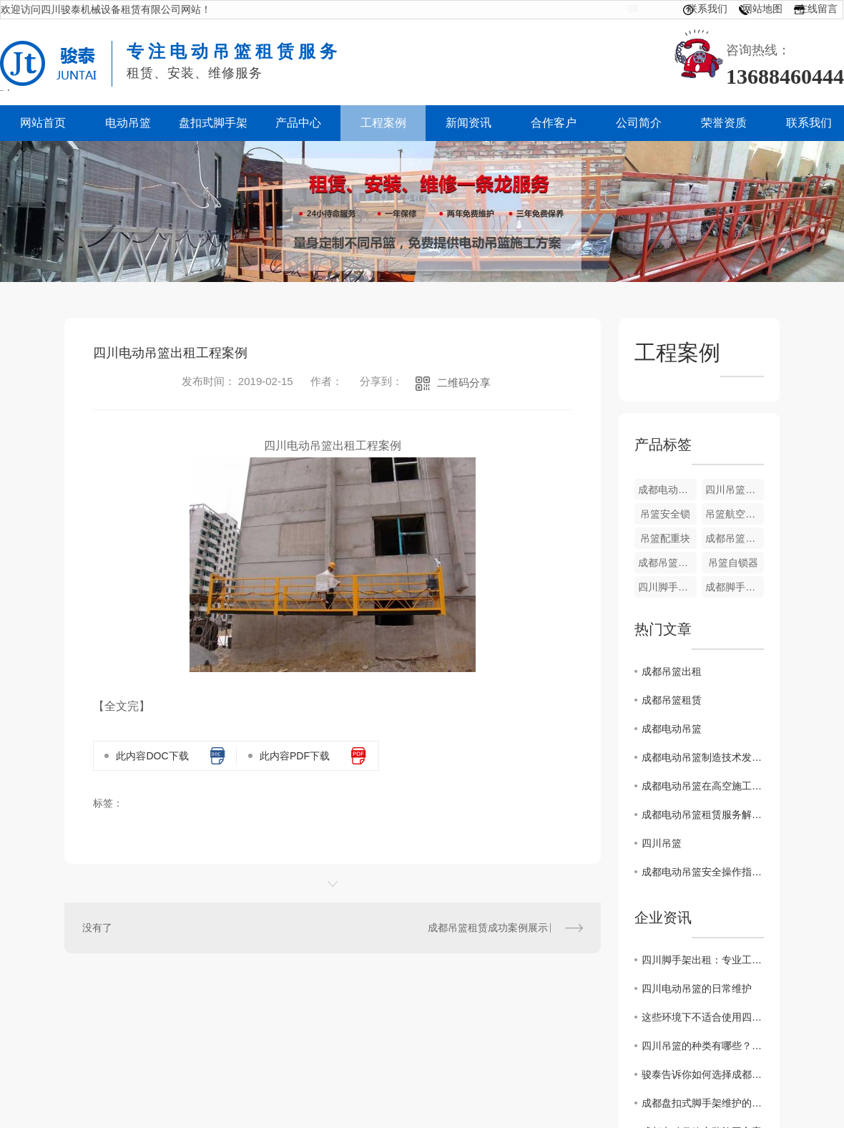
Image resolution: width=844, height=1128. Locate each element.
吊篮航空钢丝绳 (734, 514)
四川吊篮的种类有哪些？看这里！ (703, 1045)
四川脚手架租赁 (667, 587)
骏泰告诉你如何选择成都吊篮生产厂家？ (703, 1074)
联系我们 (707, 8)
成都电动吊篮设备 (667, 489)
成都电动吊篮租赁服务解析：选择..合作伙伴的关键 (703, 814)
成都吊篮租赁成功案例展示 (488, 927)
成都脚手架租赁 (734, 587)
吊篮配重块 (665, 538)
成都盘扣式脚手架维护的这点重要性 (703, 1103)
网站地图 (762, 8)
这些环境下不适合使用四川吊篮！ (703, 1017)
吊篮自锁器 (733, 562)
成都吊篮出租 (672, 671)
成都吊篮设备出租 (734, 538)
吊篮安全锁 (665, 514)
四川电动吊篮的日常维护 (697, 988)
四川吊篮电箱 (734, 489)
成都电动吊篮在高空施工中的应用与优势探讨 (703, 786)
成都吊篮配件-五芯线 (667, 562)
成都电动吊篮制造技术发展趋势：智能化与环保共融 (703, 757)
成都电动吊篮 (672, 728)
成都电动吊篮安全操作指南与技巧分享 (703, 871)
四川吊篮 (662, 843)
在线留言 (818, 8)
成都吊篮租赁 (672, 700)
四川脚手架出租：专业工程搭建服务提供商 (703, 960)
